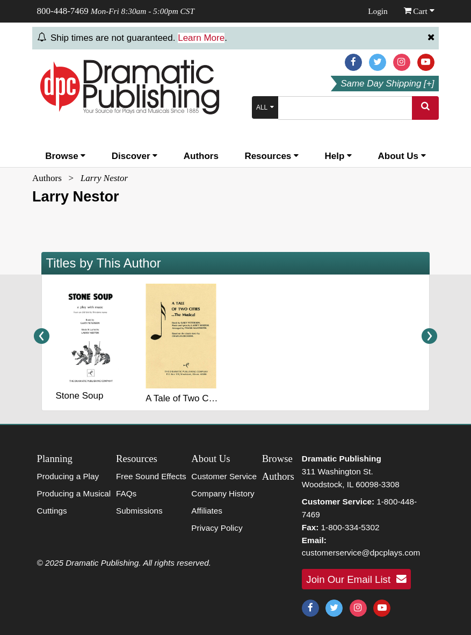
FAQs (126, 493)
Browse (65, 156)
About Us (402, 156)
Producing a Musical (74, 493)
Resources (271, 156)
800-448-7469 (63, 11)
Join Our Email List (356, 579)
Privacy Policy (216, 527)
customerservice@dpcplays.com (361, 552)
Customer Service (224, 476)
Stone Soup (80, 396)
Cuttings (52, 510)
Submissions (139, 510)
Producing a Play (68, 476)
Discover (135, 156)
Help (338, 156)
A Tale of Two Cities (185, 398)
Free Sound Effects (151, 476)
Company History (222, 493)
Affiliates (206, 510)
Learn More (201, 38)
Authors (201, 156)
